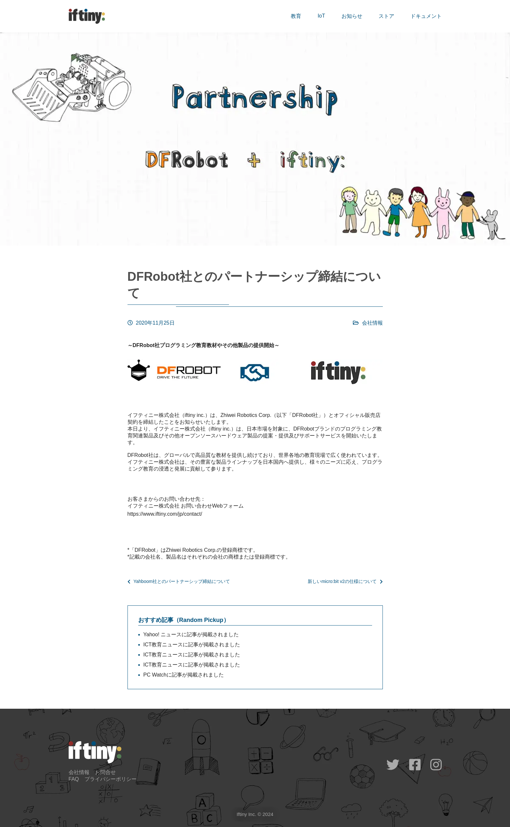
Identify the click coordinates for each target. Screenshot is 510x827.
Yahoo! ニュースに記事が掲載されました (191, 634)
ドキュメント (426, 16)
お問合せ (105, 772)
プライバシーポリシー (111, 779)
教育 (296, 16)
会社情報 (372, 323)
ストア (386, 16)
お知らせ (352, 16)
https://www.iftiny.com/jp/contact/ (165, 514)
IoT (321, 16)
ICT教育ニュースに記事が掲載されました (191, 644)
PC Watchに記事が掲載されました (183, 675)
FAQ (74, 779)
